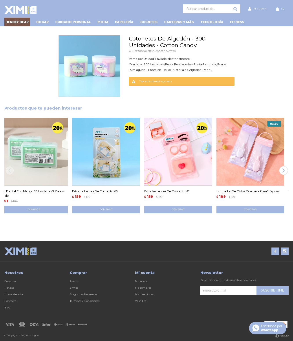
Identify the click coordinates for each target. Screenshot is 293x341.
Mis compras (143, 287)
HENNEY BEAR (17, 22)
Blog (7, 307)
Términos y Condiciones (84, 300)
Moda (102, 22)
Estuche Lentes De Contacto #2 (167, 191)
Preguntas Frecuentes (83, 294)
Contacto (10, 300)
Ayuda (74, 281)
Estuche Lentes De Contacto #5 (94, 191)
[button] (283, 170)
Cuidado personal (73, 22)
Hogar (42, 22)
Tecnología (211, 22)
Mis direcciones (144, 294)
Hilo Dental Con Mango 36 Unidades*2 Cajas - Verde (32, 193)
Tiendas (9, 287)
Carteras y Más (179, 22)
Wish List (140, 300)
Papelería (124, 22)
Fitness (237, 22)
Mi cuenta (141, 281)
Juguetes (148, 22)
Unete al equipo (14, 294)
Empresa (10, 281)
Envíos (74, 287)
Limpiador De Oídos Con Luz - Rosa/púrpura (247, 191)
